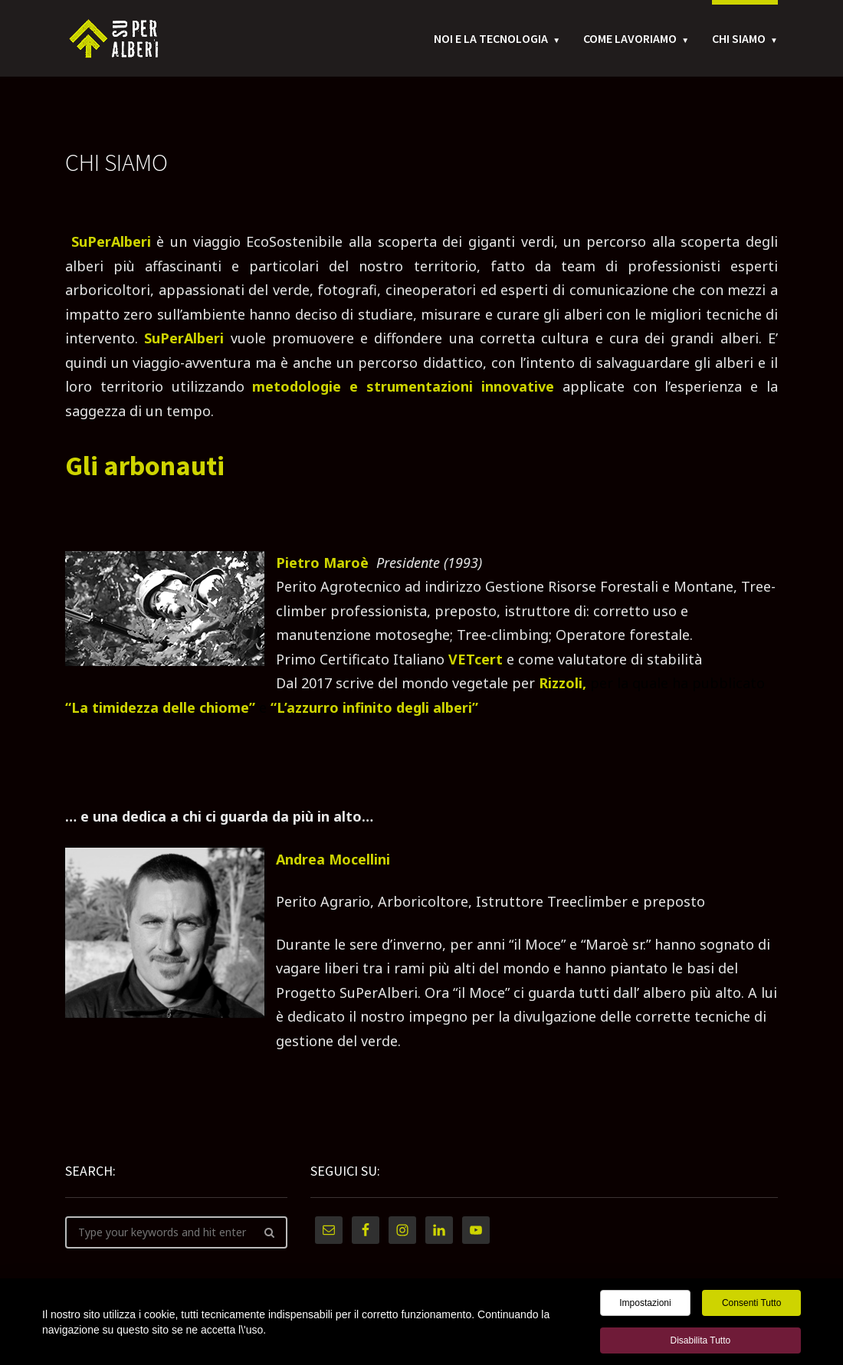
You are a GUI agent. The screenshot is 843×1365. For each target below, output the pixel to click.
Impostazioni (645, 1305)
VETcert (475, 659)
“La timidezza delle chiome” (160, 707)
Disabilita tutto (700, 1342)
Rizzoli (560, 683)
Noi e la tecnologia (491, 38)
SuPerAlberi (111, 241)
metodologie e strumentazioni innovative (407, 386)
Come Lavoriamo (630, 38)
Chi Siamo (739, 38)
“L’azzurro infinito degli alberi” (374, 707)
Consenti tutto (751, 1305)
